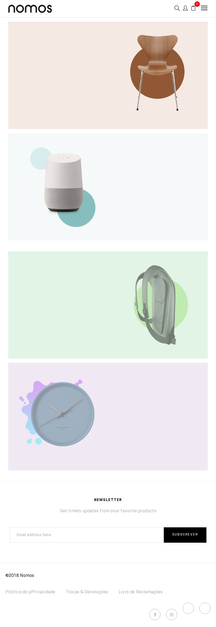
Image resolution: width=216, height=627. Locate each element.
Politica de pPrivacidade (30, 592)
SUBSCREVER (185, 534)
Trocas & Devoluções (87, 592)
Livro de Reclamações (141, 592)
